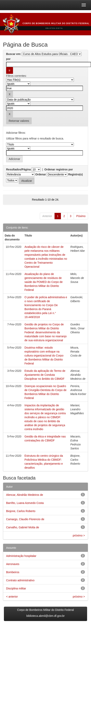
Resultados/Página (18, 169)
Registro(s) (75, 174)
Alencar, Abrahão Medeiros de (24, 494)
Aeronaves (12, 564)
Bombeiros (12, 572)
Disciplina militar (16, 588)
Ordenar (40, 174)
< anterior (12, 596)
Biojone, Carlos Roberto (20, 511)
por (8, 59)
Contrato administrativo (20, 580)
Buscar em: (13, 54)
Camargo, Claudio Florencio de (25, 519)
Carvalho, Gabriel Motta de (22, 527)
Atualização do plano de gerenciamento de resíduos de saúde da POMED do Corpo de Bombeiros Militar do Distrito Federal (43, 281)
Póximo (80, 216)
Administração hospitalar (21, 555)
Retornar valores (19, 120)
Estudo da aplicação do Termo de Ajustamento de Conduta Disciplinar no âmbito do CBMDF (44, 374)
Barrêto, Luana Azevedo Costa (25, 503)
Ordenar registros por (58, 169)
